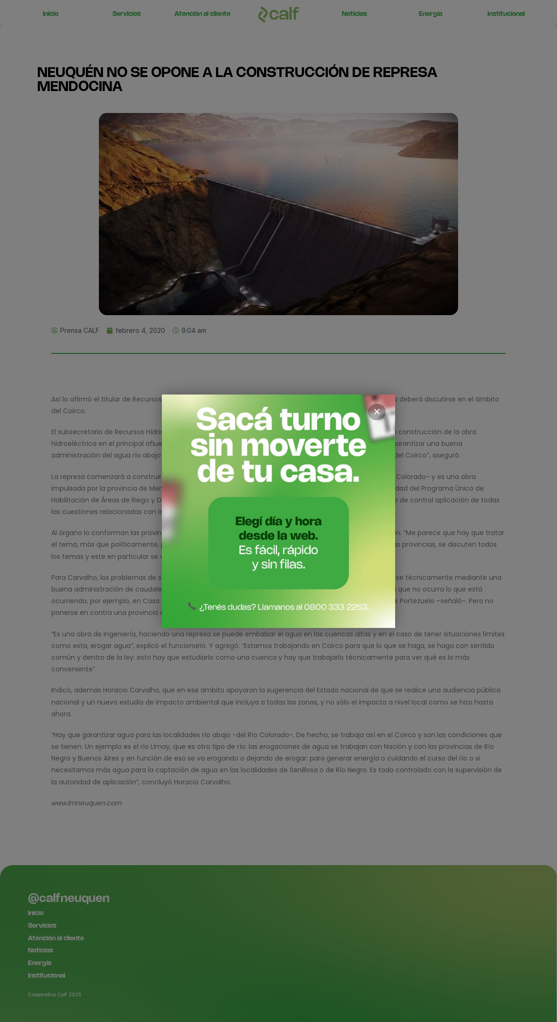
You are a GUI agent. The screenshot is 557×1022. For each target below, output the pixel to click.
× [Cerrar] (377, 412)
